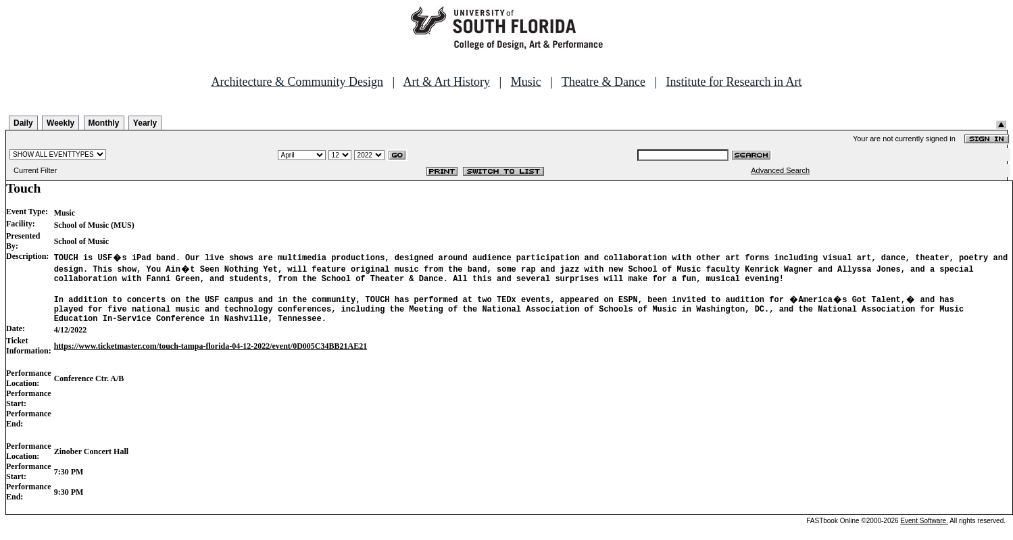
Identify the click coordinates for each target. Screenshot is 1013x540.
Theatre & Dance (603, 82)
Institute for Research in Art (734, 82)
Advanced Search (780, 170)
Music (526, 82)
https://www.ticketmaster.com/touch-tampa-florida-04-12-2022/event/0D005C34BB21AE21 (211, 354)
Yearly (145, 123)
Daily (23, 123)
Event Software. (924, 529)
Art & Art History (447, 82)
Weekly (60, 123)
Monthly (104, 123)
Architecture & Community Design (297, 82)
